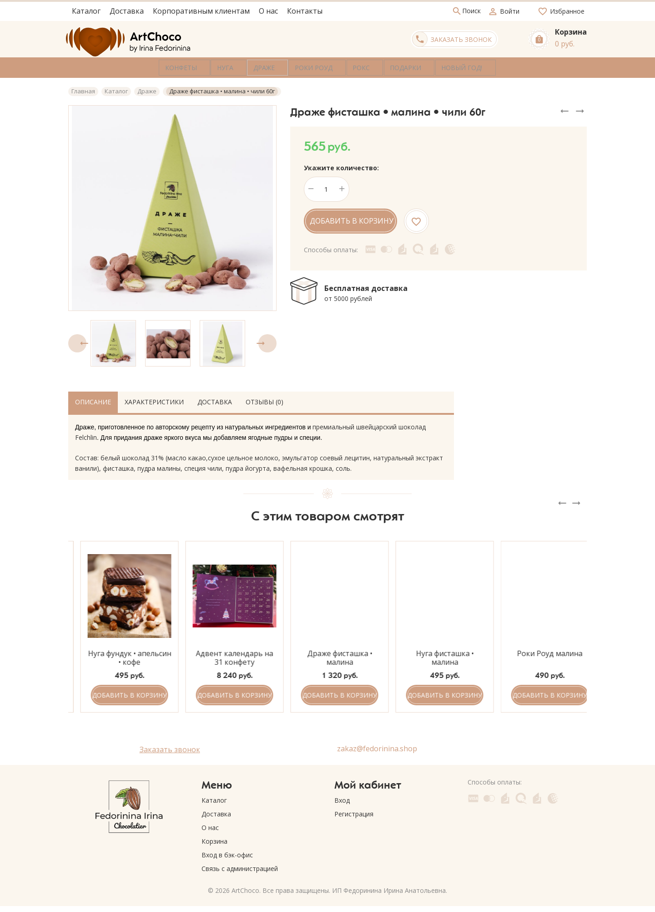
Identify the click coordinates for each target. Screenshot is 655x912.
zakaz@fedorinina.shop (377, 746)
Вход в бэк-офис (227, 853)
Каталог (214, 798)
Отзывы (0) (264, 399)
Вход (342, 798)
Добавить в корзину (351, 219)
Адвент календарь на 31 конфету (327, 655)
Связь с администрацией (240, 866)
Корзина (214, 839)
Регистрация (353, 812)
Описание (93, 399)
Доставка (214, 399)
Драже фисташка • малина (432, 655)
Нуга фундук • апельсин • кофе (222, 655)
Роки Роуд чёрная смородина (117, 655)
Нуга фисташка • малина (538, 655)
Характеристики (154, 399)
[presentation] (77, 341)
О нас (210, 825)
